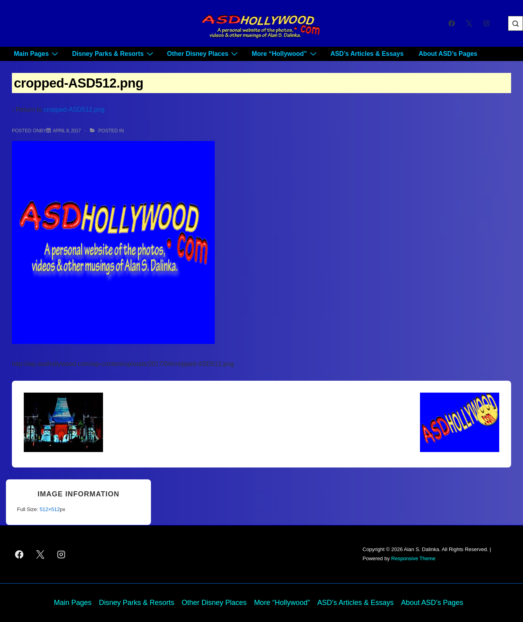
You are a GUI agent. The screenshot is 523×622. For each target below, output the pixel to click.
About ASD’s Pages (448, 53)
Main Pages (37, 53)
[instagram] (486, 23)
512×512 (50, 509)
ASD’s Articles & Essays (367, 53)
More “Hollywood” (285, 53)
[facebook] (452, 23)
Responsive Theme (413, 558)
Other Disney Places (203, 53)
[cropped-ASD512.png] (67, 131)
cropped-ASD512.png (74, 109)
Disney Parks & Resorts (113, 53)
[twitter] (469, 23)
